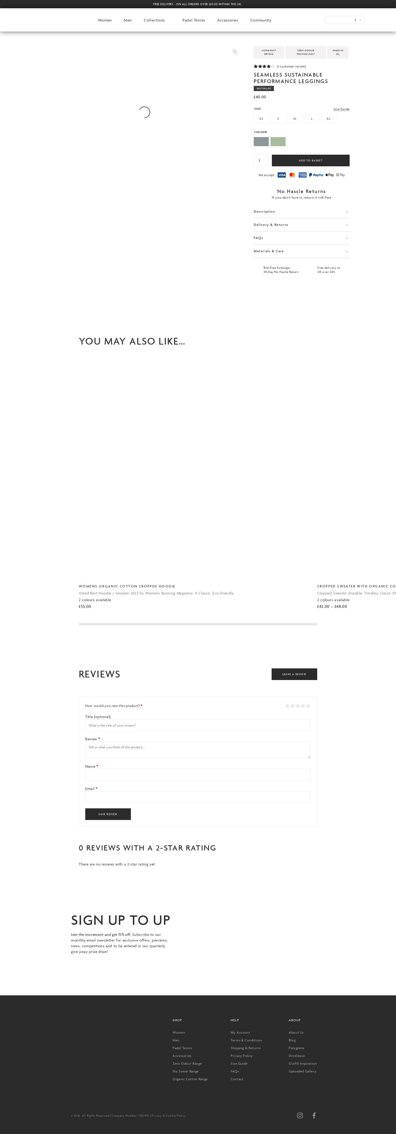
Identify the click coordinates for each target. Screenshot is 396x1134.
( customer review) (291, 66)
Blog (292, 1040)
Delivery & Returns (271, 224)
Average (297, 705)
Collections (154, 20)
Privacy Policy (242, 1056)
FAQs (258, 238)
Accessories (227, 20)
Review (92, 738)
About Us (296, 1032)
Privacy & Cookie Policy (169, 1115)
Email (91, 788)
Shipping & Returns (246, 1048)
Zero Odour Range (187, 1063)
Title (98, 716)
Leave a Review (294, 674)
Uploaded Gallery (302, 1071)
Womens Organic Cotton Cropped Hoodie (127, 586)
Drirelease (297, 1056)
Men (128, 20)
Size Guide (342, 109)
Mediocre (292, 705)
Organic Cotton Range (190, 1079)
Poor (287, 705)
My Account (240, 1032)
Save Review (107, 814)
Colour (260, 132)
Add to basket (311, 160)
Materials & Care (269, 251)
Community (260, 20)
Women (105, 20)
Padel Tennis (193, 20)
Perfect (308, 705)
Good (303, 705)
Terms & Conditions (246, 1040)
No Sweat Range (186, 1071)
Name (91, 766)
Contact (237, 1079)
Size (257, 108)
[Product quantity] (261, 160)
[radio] (261, 119)
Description (264, 211)
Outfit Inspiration (303, 1063)
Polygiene (297, 1048)
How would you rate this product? (114, 706)
